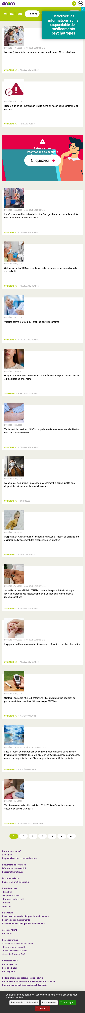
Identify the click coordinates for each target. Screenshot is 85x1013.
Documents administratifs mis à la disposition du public (28, 981)
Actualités (7, 855)
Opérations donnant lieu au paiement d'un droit (24, 985)
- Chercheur (7, 906)
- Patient (6, 903)
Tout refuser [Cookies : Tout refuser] (42, 1008)
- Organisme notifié (10, 895)
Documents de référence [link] (14, 865)
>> (71, 836)
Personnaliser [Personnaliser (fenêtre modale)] (49, 1002)
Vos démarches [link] (9, 888)
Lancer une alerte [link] (10, 878)
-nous (9, 968)
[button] (74, 3)
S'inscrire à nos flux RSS (14, 954)
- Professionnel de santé (13, 899)
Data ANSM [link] (7, 913)
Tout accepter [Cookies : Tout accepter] (67, 1002)
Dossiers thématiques (12, 872)
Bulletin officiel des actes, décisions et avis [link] (22, 978)
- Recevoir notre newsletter (14, 947)
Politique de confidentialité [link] (24, 1002)
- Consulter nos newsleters (14, 951)
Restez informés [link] (10, 940)
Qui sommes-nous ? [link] (11, 851)
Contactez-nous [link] (10, 961)
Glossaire (6, 933)
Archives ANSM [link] (9, 930)
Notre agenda (8, 971)
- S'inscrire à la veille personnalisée (17, 943)
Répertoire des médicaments (16, 920)
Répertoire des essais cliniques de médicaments (25, 916)
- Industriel (7, 892)
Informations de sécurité (14, 868)
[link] (8, 3)
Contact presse (9, 964)
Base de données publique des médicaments (23, 923)
